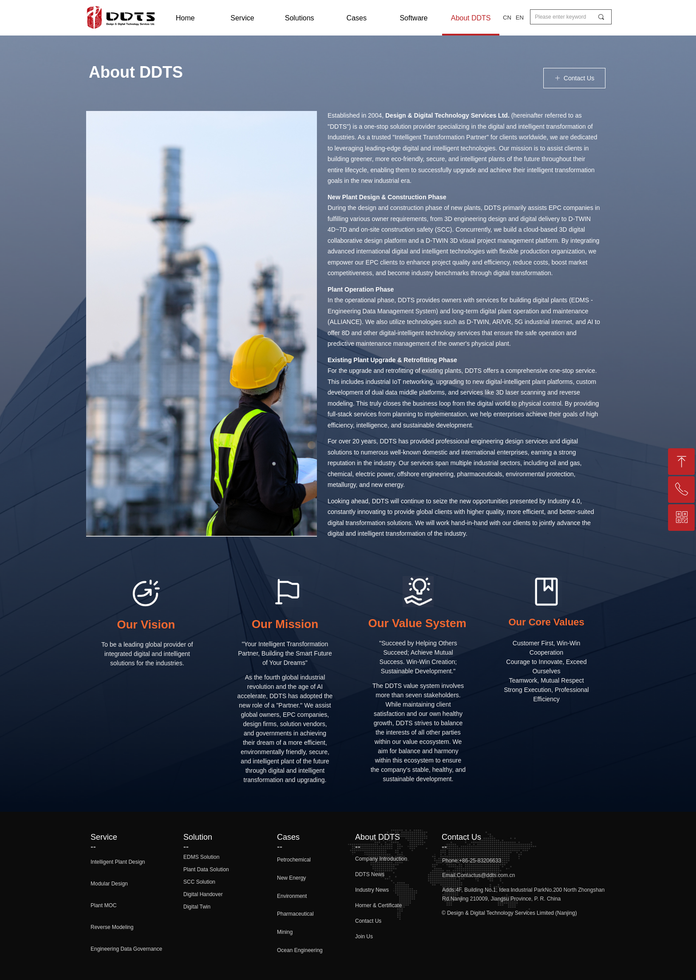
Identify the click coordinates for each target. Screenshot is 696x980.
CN (507, 17)
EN (520, 17)
